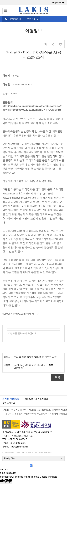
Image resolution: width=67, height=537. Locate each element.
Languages (56, 2)
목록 (57, 377)
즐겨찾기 (45, 44)
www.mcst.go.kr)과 (14, 193)
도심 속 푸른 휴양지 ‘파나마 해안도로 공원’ (35, 357)
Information (15, 19)
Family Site (9, 458)
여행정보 (31, 19)
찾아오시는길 (8, 403)
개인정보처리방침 (10, 399)
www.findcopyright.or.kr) (17, 197)
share (53, 44)
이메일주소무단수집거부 (36, 399)
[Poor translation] (8, 481)
